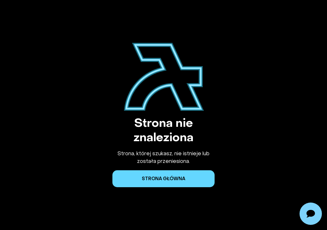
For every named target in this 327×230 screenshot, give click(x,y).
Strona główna (163, 179)
